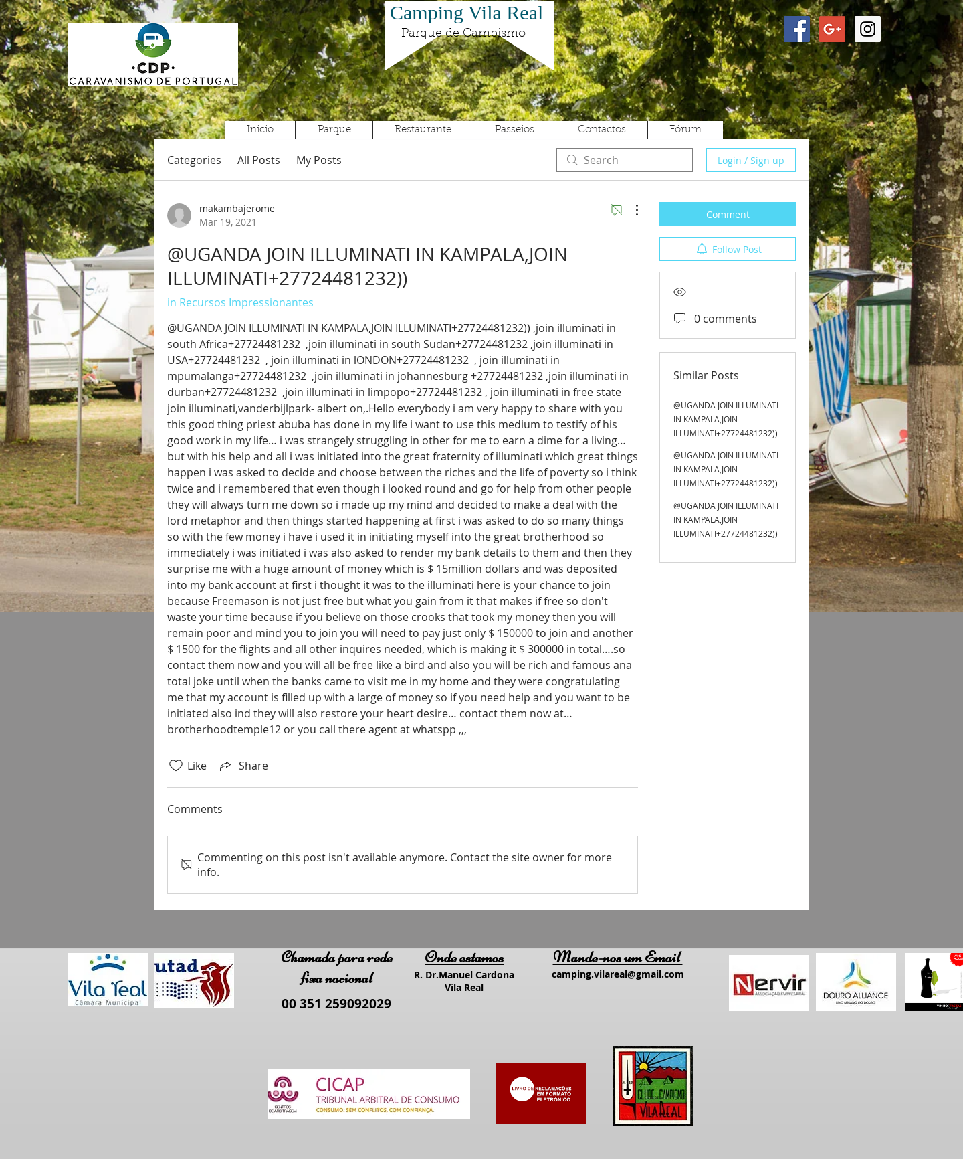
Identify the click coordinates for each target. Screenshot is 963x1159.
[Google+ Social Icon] (832, 29)
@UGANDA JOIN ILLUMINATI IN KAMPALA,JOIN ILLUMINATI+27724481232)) (725, 418)
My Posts (319, 160)
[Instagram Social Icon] (868, 29)
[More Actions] (630, 210)
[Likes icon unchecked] (176, 765)
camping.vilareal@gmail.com (618, 974)
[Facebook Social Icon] (797, 29)
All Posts (258, 160)
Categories (194, 160)
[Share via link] (242, 765)
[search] (624, 160)
